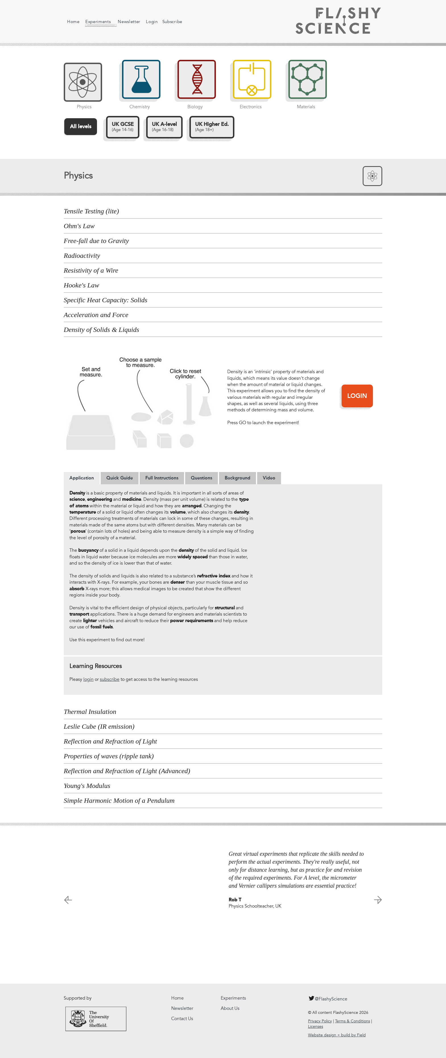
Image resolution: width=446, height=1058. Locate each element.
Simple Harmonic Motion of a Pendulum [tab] (119, 800)
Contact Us (182, 1019)
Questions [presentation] (201, 478)
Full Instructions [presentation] (161, 478)
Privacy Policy (320, 1021)
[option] (223, 877)
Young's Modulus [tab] (87, 785)
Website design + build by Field (337, 1035)
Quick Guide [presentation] (119, 478)
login (88, 679)
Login (147, 21)
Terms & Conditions (352, 1021)
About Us (230, 1008)
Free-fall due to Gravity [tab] (96, 240)
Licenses (315, 1026)
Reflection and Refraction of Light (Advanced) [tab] (127, 771)
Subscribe (168, 21)
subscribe (109, 679)
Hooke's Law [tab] (81, 285)
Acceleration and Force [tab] (96, 314)
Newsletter (124, 21)
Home (73, 21)
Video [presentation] (269, 478)
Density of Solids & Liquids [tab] (101, 329)
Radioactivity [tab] (82, 255)
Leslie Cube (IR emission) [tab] (99, 726)
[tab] (82, 478)
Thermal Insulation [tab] (90, 711)
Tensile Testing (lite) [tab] (91, 211)
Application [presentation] (81, 478)
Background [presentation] (237, 478)
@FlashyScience (327, 998)
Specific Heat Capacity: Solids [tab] (105, 300)
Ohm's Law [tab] (79, 226)
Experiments (96, 22)
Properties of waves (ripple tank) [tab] (109, 756)
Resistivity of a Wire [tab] (91, 270)
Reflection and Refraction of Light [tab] (110, 741)
